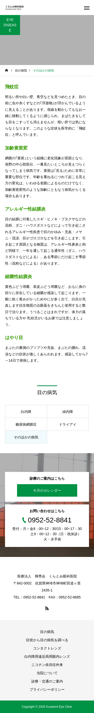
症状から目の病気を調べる (47, 640)
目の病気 (47, 632)
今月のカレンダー (47, 490)
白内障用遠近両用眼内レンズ (47, 656)
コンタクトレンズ (47, 648)
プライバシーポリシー (47, 689)
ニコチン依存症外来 (47, 665)
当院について (47, 673)
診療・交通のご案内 (47, 681)
